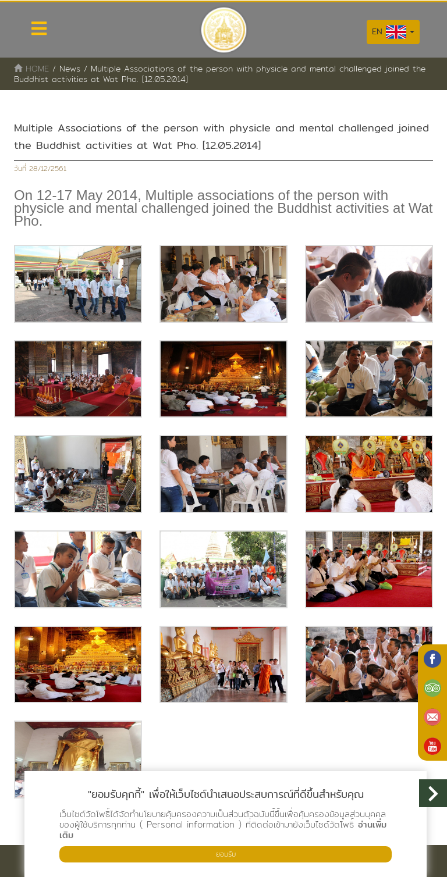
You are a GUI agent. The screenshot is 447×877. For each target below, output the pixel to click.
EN (393, 32)
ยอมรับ (226, 854)
